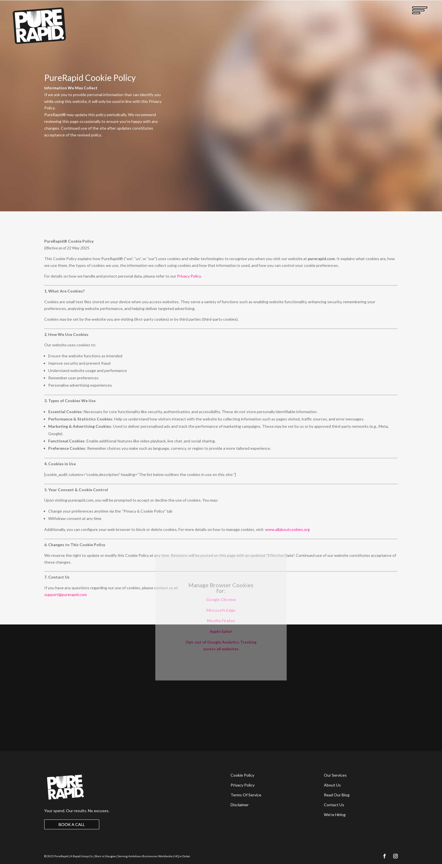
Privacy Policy (189, 276)
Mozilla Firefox (221, 583)
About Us (332, 785)
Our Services (335, 775)
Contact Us (334, 804)
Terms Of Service (246, 794)
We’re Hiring (335, 814)
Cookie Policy (242, 775)
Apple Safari (221, 594)
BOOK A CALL (72, 824)
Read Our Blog (337, 794)
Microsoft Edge (220, 572)
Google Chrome (221, 562)
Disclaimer (240, 804)
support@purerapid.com (65, 594)
